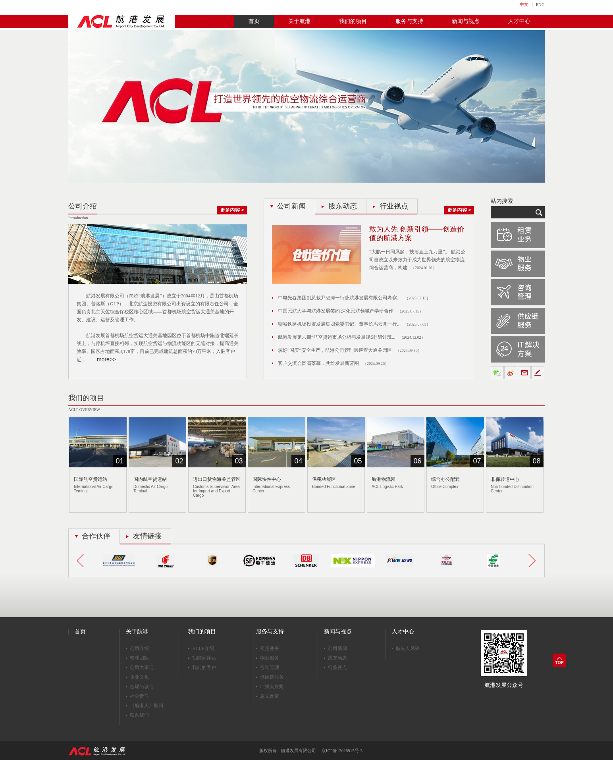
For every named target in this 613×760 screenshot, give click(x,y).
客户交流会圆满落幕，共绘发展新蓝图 (318, 363)
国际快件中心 (267, 479)
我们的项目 (353, 21)
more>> (106, 359)
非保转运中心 (505, 479)
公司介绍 (139, 648)
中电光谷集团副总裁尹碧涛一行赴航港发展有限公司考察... (339, 298)
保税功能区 (324, 479)
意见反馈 (269, 696)
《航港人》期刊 (146, 705)
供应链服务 (272, 677)
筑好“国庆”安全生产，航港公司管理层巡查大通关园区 (335, 350)
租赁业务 (269, 648)
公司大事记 (142, 667)
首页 (254, 21)
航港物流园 (383, 479)
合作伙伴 (96, 536)
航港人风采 (408, 648)
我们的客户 (204, 667)
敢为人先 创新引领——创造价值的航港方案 (416, 233)
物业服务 (269, 658)
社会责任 (139, 696)
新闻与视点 (466, 21)
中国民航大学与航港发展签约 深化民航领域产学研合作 (335, 311)
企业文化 (139, 677)
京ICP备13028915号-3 (342, 750)
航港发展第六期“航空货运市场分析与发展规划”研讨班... (336, 337)
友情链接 (147, 536)
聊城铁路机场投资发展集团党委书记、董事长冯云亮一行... (339, 324)
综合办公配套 (445, 479)
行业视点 (394, 206)
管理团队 (139, 658)
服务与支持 (409, 21)
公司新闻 (291, 206)
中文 (524, 4)
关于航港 (299, 21)
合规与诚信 (142, 686)
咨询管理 (269, 667)
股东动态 (342, 206)
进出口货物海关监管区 (217, 479)
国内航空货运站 (150, 479)
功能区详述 (204, 658)
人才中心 (519, 21)
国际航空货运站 (90, 479)
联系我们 (139, 715)
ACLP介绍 (203, 648)
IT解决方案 (271, 686)
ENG (540, 4)
